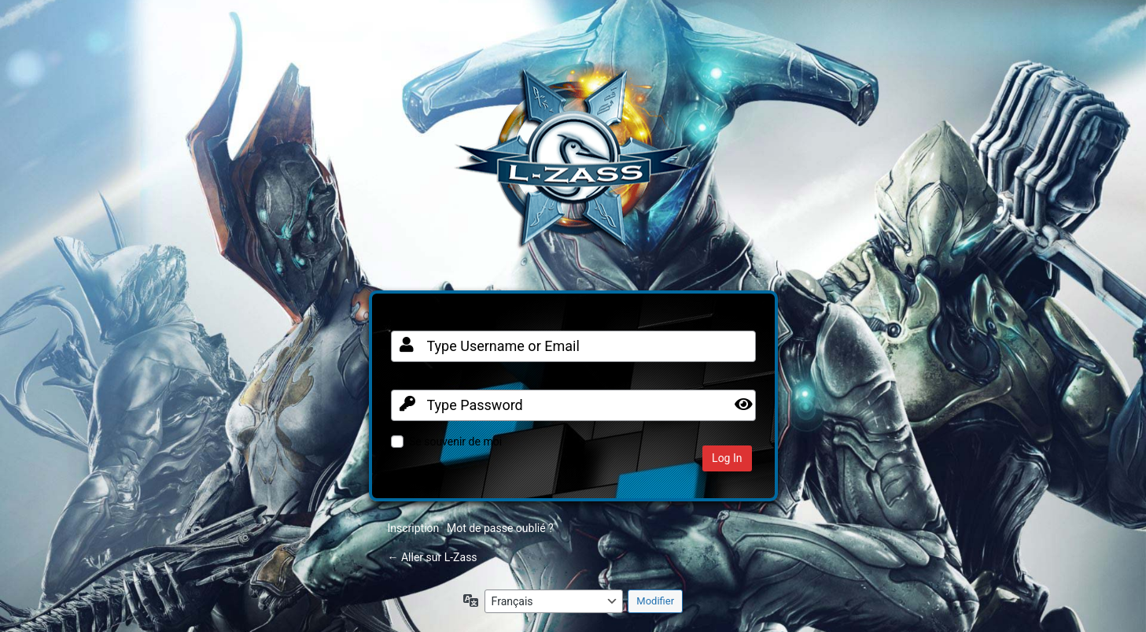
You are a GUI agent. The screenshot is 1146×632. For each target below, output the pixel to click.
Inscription (414, 528)
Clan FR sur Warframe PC (573, 166)
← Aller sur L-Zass (432, 557)
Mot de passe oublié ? (500, 528)
